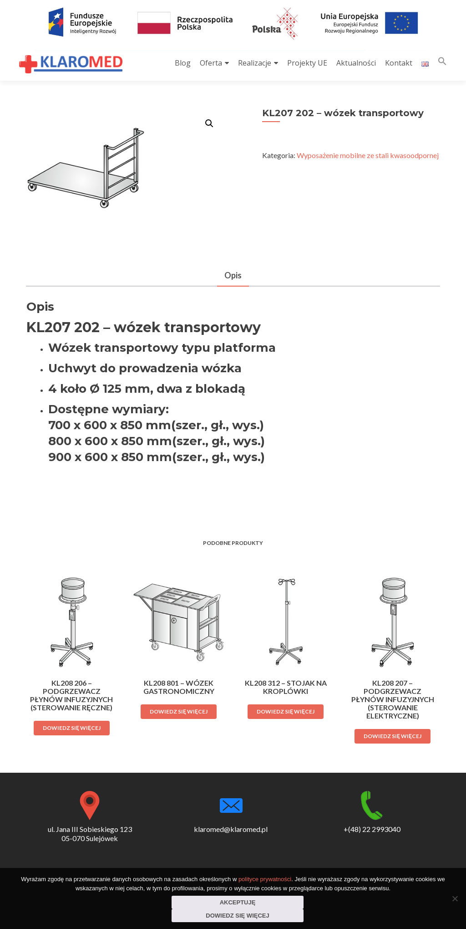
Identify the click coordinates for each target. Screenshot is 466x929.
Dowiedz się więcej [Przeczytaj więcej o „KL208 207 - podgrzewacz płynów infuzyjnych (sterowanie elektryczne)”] (392, 736)
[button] (442, 63)
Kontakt (398, 63)
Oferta (211, 63)
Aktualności (356, 63)
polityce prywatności (264, 879)
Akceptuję (238, 902)
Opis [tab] (233, 275)
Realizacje (254, 63)
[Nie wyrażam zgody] (454, 898)
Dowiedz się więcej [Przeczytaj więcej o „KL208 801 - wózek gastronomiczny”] (179, 711)
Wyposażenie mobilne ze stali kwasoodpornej (368, 155)
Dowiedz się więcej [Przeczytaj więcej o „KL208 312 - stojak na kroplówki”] (285, 711)
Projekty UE (307, 63)
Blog (183, 63)
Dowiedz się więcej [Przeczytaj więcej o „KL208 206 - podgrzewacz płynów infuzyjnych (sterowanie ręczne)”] (72, 727)
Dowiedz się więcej (237, 915)
